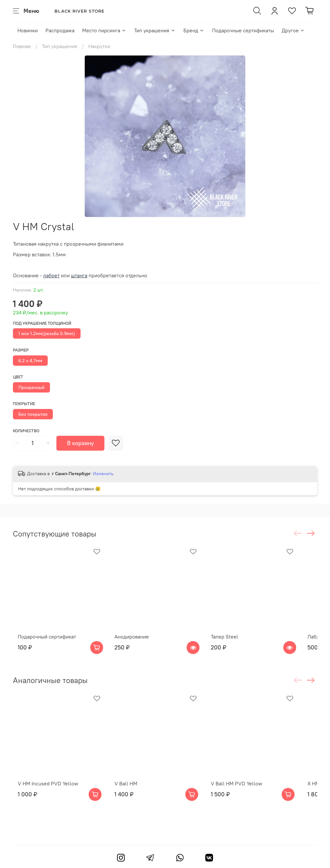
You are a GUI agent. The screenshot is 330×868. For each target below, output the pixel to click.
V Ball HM (129, 800)
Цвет (18, 376)
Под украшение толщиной (42, 323)
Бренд (193, 30)
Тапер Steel (237, 645)
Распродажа (59, 30)
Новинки (27, 30)
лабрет (51, 275)
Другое (293, 30)
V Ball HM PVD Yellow (249, 800)
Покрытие (24, 403)
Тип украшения (154, 30)
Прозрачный (31, 387)
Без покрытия (32, 414)
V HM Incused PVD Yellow (43, 800)
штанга (79, 275)
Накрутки (99, 46)
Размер (21, 350)
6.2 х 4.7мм (30, 360)
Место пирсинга (104, 30)
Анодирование (135, 645)
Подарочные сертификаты (243, 30)
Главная (22, 46)
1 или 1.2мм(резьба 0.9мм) (46, 333)
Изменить (103, 473)
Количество (26, 430)
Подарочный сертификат (42, 645)
